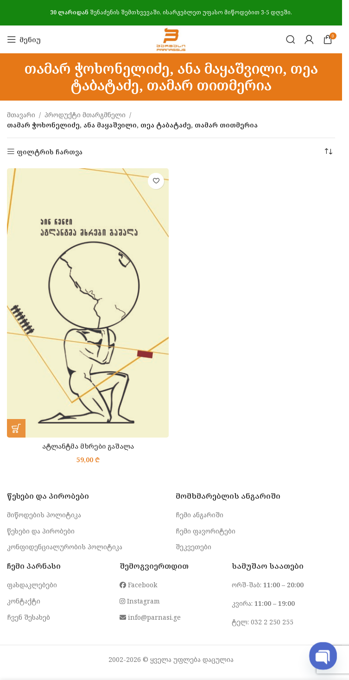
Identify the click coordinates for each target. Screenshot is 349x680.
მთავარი (21, 114)
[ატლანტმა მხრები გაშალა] (88, 303)
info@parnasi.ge (150, 617)
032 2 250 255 (272, 621)
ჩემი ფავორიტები (205, 531)
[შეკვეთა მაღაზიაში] (328, 152)
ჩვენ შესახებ (28, 617)
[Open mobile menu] (23, 39)
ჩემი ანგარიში (199, 514)
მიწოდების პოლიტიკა (44, 514)
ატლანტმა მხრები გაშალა (88, 446)
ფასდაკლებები (32, 584)
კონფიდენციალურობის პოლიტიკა (64, 546)
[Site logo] (171, 38)
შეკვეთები (193, 546)
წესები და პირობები (41, 531)
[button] (16, 428)
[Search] (290, 39)
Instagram (140, 601)
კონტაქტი (23, 601)
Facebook (138, 584)
